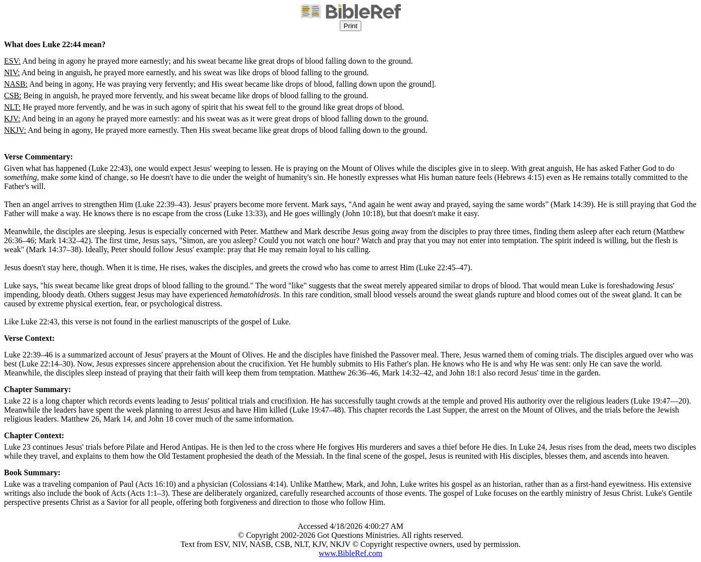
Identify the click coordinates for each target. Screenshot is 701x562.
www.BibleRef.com (350, 553)
